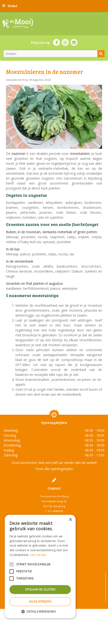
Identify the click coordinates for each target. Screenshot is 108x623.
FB (56, 42)
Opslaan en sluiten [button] (40, 589)
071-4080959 (55, 511)
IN (65, 42)
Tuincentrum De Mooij (54, 496)
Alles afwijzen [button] (40, 601)
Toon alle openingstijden (54, 468)
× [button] (70, 520)
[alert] (40, 566)
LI (74, 42)
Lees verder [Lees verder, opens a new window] (38, 555)
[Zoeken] (54, 53)
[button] (40, 611)
